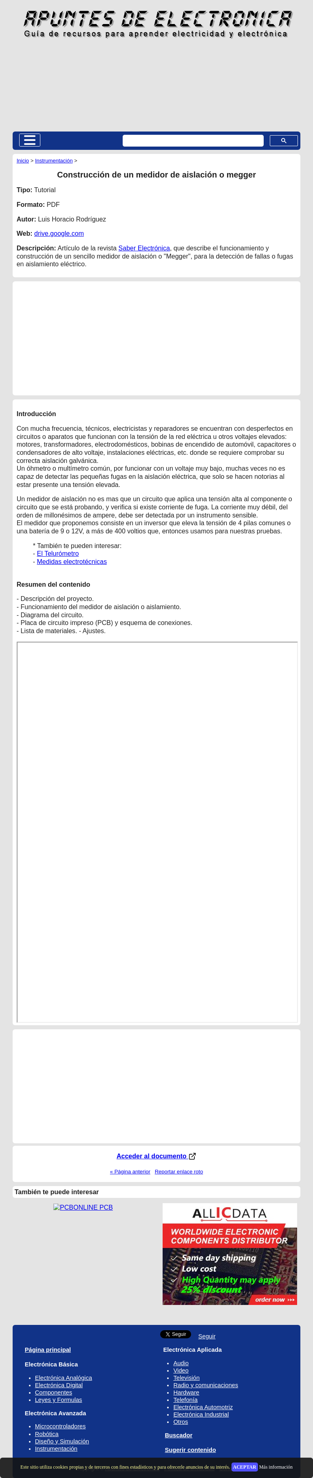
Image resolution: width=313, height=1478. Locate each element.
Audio (181, 1363)
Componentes (53, 1392)
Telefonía (185, 1400)
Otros (180, 1422)
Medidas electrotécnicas (72, 561)
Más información (276, 1467)
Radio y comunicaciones (205, 1385)
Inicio (23, 161)
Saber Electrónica (144, 248)
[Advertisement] (156, 84)
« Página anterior (130, 1172)
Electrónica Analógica (63, 1378)
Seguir (206, 1336)
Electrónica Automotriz (203, 1407)
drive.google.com (59, 233)
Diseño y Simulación (62, 1441)
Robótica (47, 1434)
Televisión (186, 1378)
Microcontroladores (60, 1426)
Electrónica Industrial (201, 1414)
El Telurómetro (58, 553)
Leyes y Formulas (58, 1400)
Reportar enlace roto (179, 1172)
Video (180, 1370)
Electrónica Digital (59, 1385)
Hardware (186, 1392)
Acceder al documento (156, 1156)
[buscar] (192, 141)
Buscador (179, 1435)
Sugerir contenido (190, 1450)
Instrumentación (54, 161)
